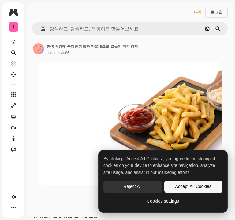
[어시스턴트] (13, 149)
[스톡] (13, 63)
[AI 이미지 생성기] (13, 116)
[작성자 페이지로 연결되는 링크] (38, 48)
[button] (40, 28)
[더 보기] (13, 208)
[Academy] (13, 197)
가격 (196, 12)
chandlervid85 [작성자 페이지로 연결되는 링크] (58, 53)
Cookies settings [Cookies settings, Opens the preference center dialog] (163, 201)
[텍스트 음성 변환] (13, 138)
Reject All (132, 186)
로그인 (216, 12)
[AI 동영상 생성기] (13, 127)
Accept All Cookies (193, 186)
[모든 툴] (13, 94)
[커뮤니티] (13, 74)
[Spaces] (13, 105)
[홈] (13, 41)
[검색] (13, 52)
